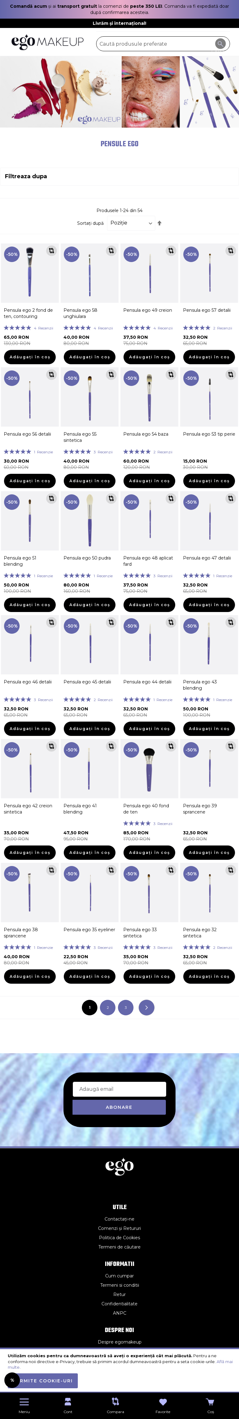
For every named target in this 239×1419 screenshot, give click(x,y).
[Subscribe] (119, 1107)
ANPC (119, 1313)
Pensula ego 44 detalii (147, 682)
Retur (119, 1294)
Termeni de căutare (119, 1247)
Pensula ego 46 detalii (28, 682)
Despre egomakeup (120, 1342)
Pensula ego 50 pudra (87, 558)
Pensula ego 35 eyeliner (89, 929)
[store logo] (48, 42)
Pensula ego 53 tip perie (209, 434)
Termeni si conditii (119, 1285)
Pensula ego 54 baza (145, 434)
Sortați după (90, 223)
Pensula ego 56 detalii (27, 434)
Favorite (163, 1411)
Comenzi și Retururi (119, 1228)
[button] (51, 250)
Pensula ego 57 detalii (207, 310)
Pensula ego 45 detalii (87, 682)
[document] (120, 1370)
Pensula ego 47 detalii (207, 558)
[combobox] (163, 43)
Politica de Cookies (119, 1237)
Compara (115, 1411)
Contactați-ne (119, 1219)
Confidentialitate (119, 1304)
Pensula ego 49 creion (147, 310)
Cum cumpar (119, 1276)
